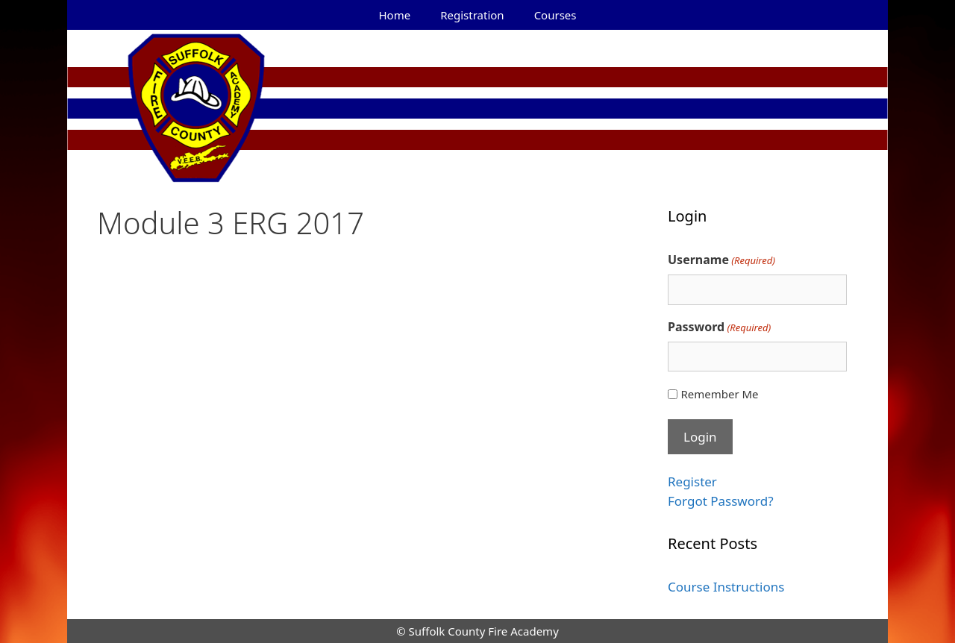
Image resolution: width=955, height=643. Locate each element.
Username (721, 260)
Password (719, 327)
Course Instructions (726, 586)
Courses (555, 14)
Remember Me (719, 393)
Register (692, 481)
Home (395, 14)
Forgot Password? (721, 500)
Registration (472, 14)
